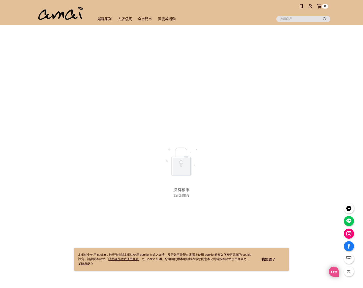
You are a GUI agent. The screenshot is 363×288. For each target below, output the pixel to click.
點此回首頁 (181, 195)
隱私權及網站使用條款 (123, 259)
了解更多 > (85, 263)
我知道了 (268, 259)
